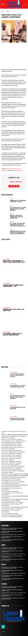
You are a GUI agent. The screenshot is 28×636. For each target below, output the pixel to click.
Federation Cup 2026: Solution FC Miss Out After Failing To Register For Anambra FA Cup (17, 232)
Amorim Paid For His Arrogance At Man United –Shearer (18, 201)
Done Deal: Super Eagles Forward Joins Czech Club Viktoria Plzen (16, 217)
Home (2, 11)
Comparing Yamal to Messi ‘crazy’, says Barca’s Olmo (13, 310)
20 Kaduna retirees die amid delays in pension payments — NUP (13, 285)
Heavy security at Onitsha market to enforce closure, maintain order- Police (14, 261)
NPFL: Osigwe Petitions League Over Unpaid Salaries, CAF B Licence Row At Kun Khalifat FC (17, 224)
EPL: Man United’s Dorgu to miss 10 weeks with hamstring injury (12, 334)
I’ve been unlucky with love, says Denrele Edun (17, 408)
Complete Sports (19, 170)
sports (8, 11)
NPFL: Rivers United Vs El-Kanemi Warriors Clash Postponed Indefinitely (18, 209)
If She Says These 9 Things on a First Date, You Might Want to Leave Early (17, 375)
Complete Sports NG (16, 182)
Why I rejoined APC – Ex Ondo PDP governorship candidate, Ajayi (17, 386)
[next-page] (5, 426)
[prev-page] (2, 426)
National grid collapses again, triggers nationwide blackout (17, 418)
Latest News (6, 259)
